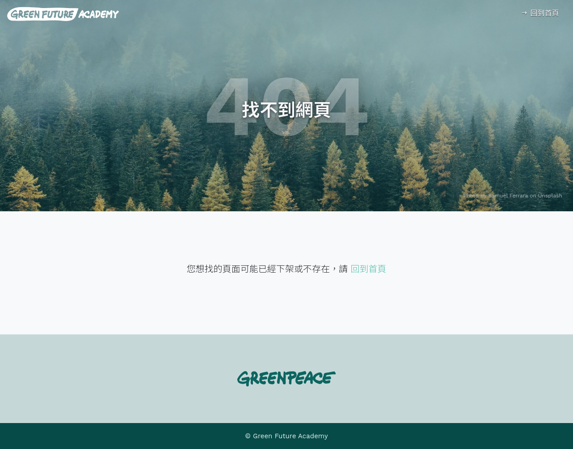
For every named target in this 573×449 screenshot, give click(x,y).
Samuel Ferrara (508, 195)
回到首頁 (540, 13)
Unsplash (550, 195)
